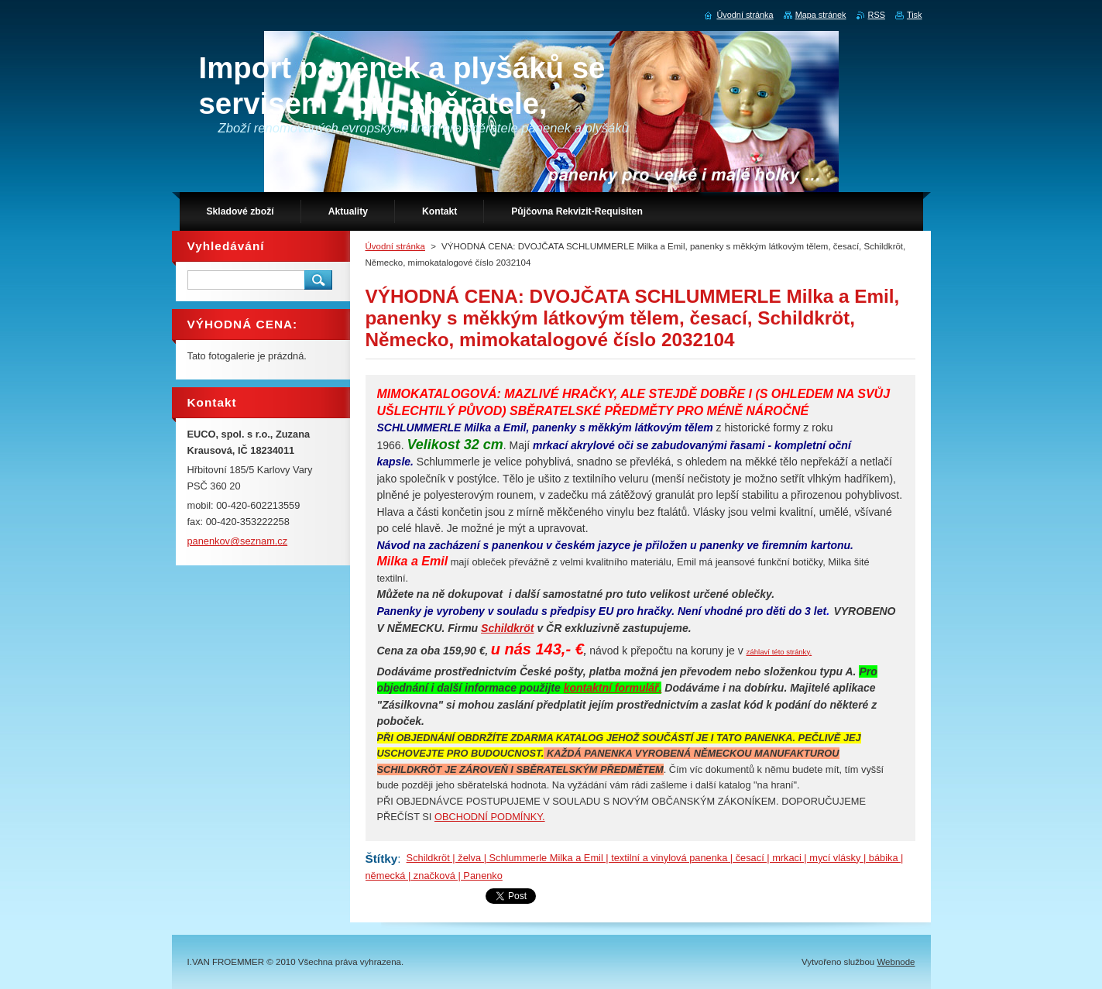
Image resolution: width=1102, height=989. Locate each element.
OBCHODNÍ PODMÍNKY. (489, 816)
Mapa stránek (820, 14)
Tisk (914, 14)
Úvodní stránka (395, 246)
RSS (876, 14)
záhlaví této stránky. (779, 651)
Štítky (382, 858)
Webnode (896, 962)
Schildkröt (507, 628)
